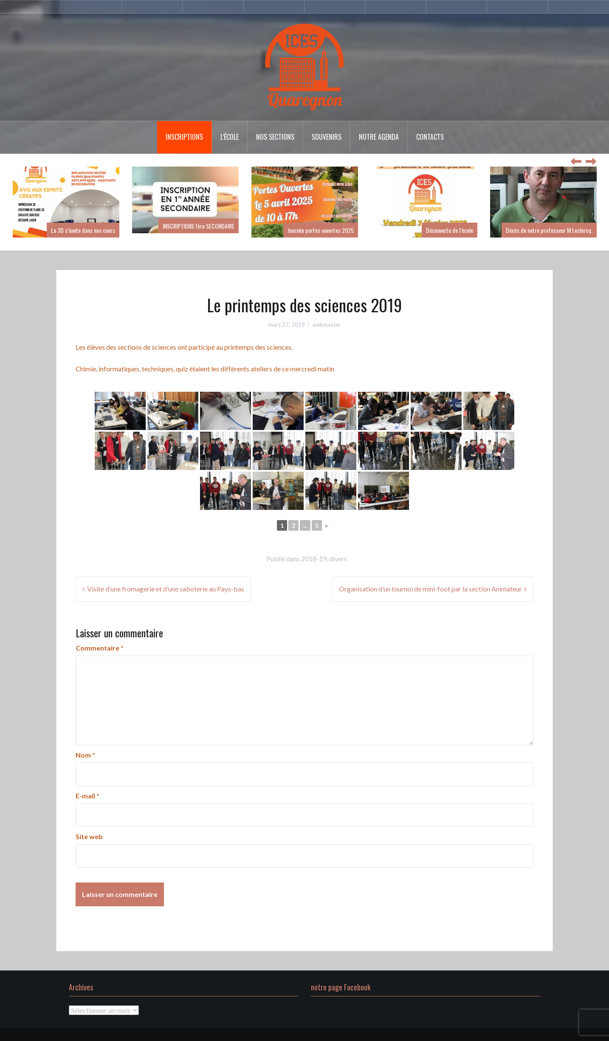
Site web (89, 836)
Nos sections (275, 137)
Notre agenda (379, 137)
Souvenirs (326, 137)
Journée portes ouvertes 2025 (321, 230)
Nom (85, 755)
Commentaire (100, 648)
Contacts (430, 137)
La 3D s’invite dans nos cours (83, 230)
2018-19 (314, 558)
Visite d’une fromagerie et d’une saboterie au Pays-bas (165, 589)
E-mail (87, 796)
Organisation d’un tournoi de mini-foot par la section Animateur (430, 589)
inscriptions (184, 137)
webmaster (327, 324)
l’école (229, 137)
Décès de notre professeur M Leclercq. (549, 230)
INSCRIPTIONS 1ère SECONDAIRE (198, 225)
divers (338, 558)
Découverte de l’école (449, 230)
